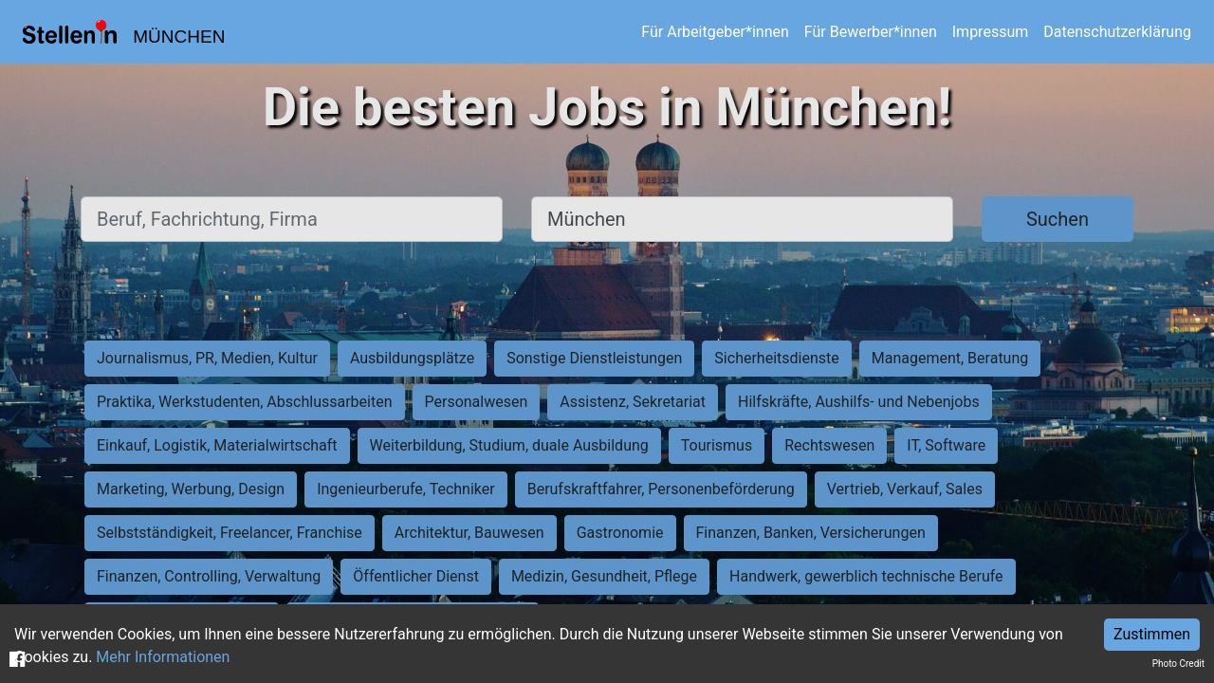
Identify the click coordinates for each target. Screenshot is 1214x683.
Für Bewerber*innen (870, 32)
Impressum (990, 32)
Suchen (1057, 219)
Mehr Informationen (163, 657)
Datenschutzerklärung (1117, 32)
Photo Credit (1178, 663)
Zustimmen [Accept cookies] (1151, 634)
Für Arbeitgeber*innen (714, 32)
